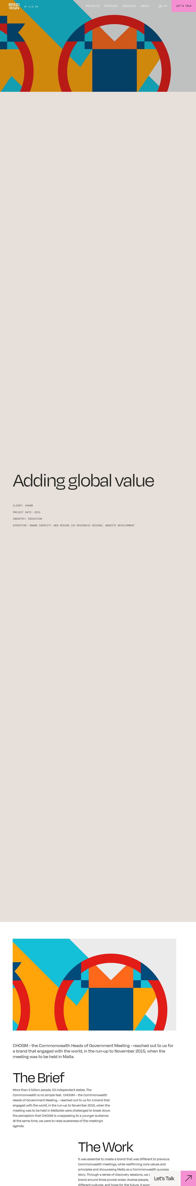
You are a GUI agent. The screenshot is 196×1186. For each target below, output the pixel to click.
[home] (14, 5)
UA (165, 6)
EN (160, 6)
